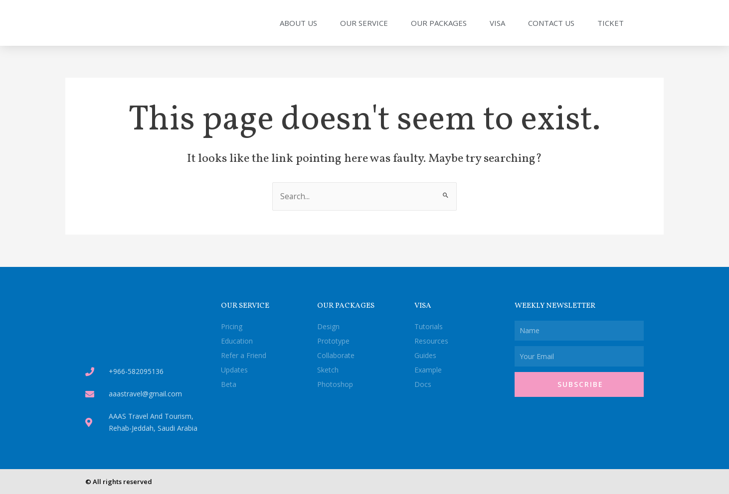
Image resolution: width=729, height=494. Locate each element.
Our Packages (439, 23)
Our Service (364, 23)
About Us (298, 23)
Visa (497, 23)
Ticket (610, 23)
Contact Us (551, 23)
